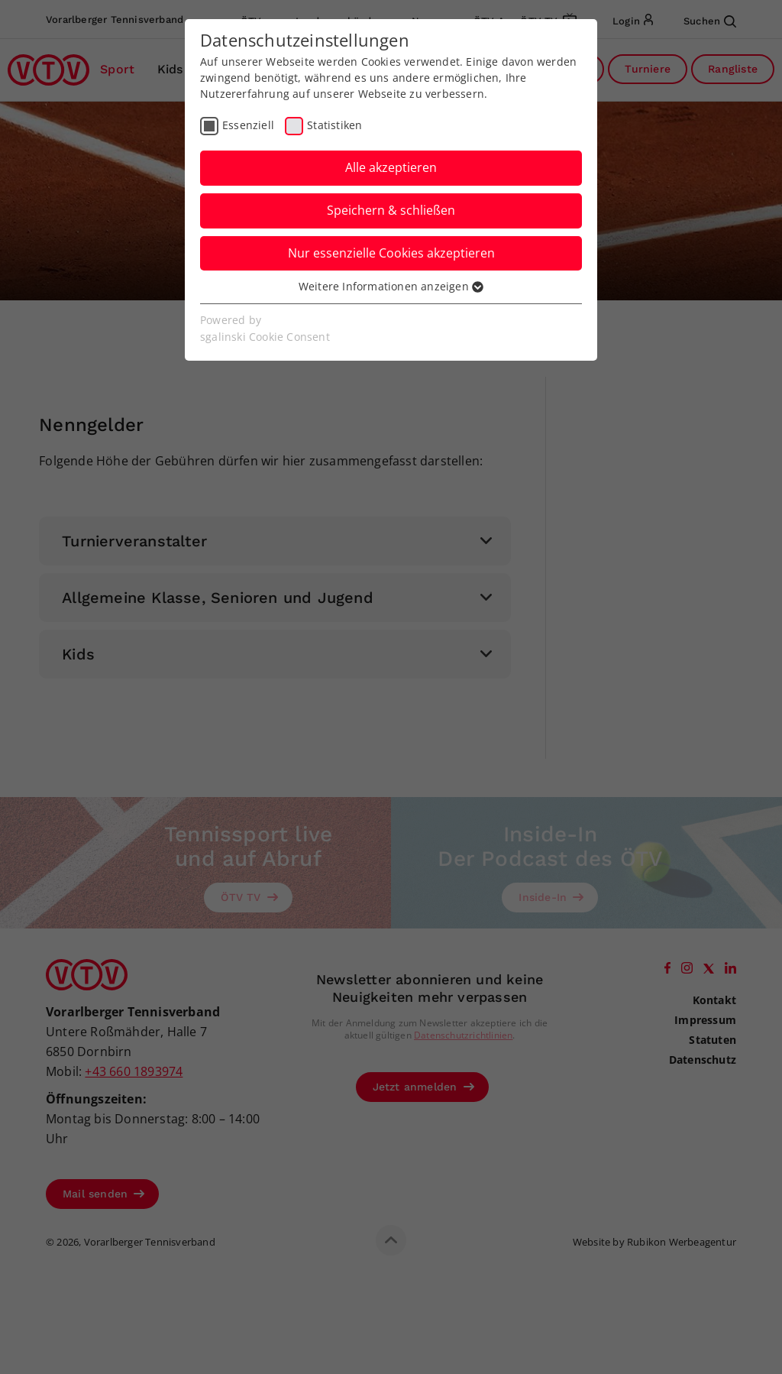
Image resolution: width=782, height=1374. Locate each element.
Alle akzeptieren (391, 167)
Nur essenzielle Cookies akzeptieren (391, 253)
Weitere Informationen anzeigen (391, 286)
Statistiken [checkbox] (334, 125)
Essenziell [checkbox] (248, 125)
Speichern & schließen (391, 210)
